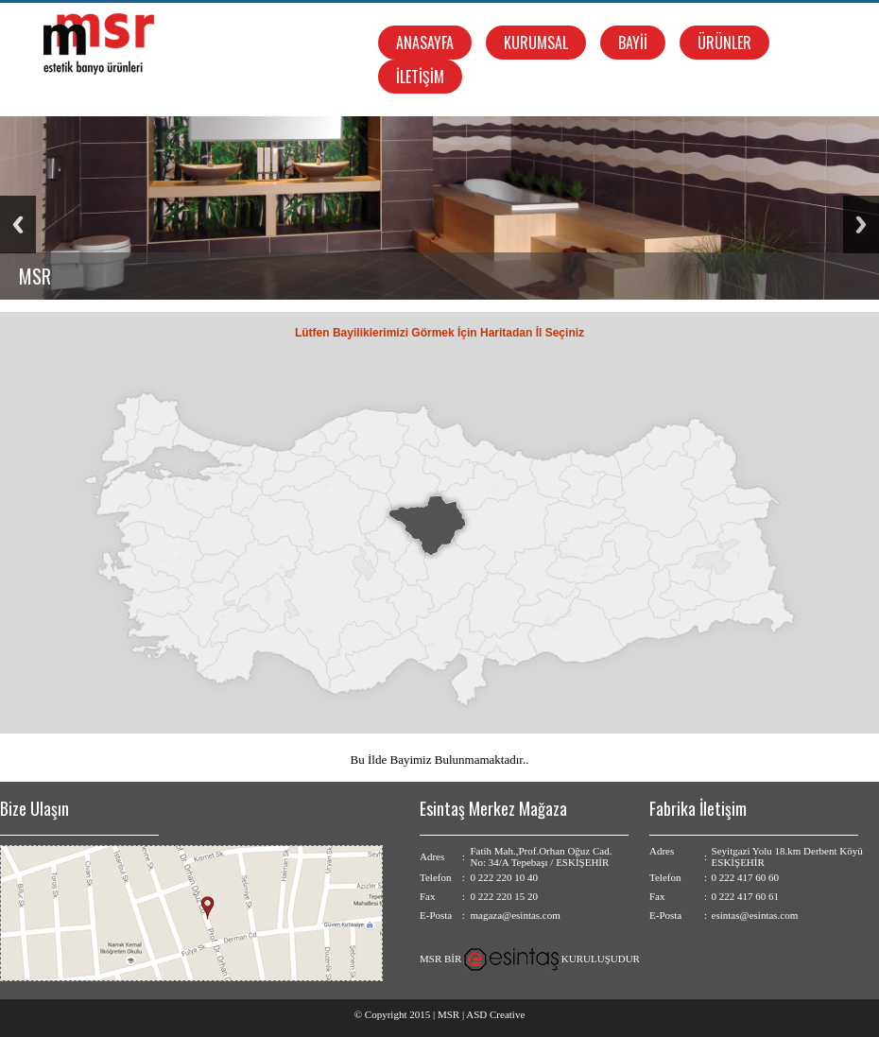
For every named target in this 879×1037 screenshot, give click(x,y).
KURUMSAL (536, 42)
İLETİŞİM (420, 76)
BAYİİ (632, 42)
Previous (18, 224)
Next (861, 224)
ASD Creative (495, 1014)
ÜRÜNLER (724, 42)
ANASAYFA (425, 42)
